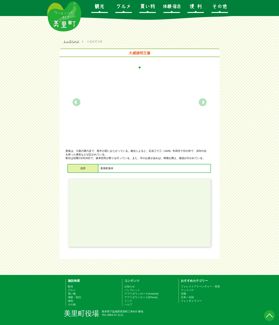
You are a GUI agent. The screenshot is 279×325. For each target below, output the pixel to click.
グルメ (72, 290)
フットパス (187, 290)
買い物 (72, 293)
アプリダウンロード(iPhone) (141, 297)
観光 (70, 286)
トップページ (71, 41)
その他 (72, 304)
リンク (128, 300)
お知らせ (129, 286)
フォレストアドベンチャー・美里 (200, 286)
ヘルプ (128, 304)
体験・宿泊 (74, 297)
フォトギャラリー (191, 300)
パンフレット (132, 290)
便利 (70, 300)
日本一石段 (187, 297)
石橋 (183, 293)
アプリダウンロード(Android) (141, 293)
